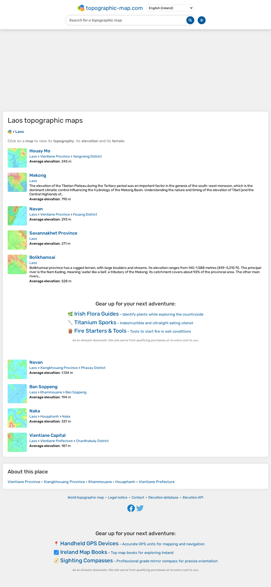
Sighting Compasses (86, 560)
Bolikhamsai (42, 257)
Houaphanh (49, 416)
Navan (36, 209)
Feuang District (85, 214)
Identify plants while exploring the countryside (162, 314)
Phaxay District (93, 368)
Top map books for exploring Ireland (142, 552)
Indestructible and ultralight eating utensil (156, 323)
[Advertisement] (135, 70)
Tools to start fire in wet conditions (160, 331)
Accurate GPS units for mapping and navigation (163, 544)
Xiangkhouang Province (59, 368)
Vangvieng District (87, 156)
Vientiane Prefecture (56, 441)
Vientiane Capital (47, 435)
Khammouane (51, 392)
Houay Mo (39, 151)
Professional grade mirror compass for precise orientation (167, 561)
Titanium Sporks (95, 322)
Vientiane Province (55, 156)
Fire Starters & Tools (100, 330)
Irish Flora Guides (96, 313)
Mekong (37, 175)
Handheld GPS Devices (89, 543)
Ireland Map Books (83, 552)
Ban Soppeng (43, 386)
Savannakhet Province (53, 233)
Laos (33, 156)
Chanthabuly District (92, 441)
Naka (34, 411)
